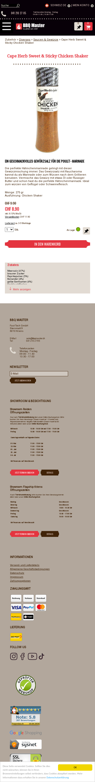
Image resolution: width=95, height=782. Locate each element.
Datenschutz (17, 573)
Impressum (16, 576)
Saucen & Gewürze (45, 39)
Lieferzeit (10, 223)
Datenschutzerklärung (58, 777)
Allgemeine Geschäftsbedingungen (30, 569)
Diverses (24, 39)
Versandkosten (12, 217)
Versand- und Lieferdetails (24, 565)
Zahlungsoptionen (20, 580)
